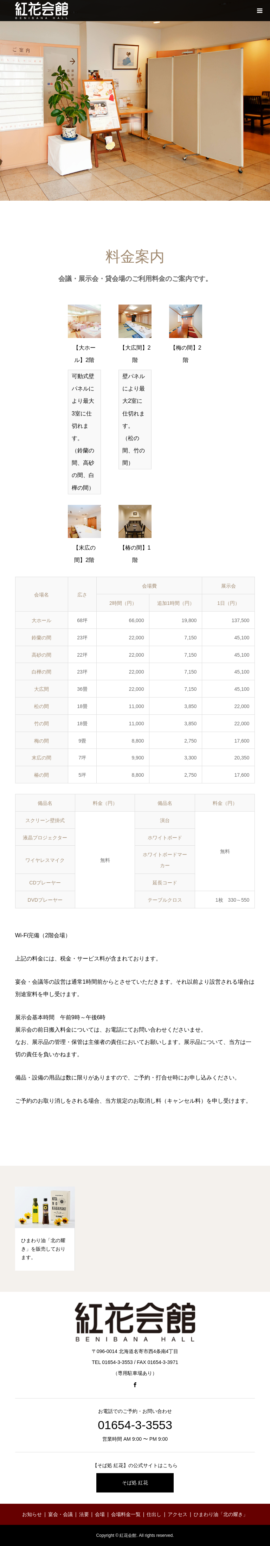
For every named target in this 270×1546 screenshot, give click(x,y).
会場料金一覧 (126, 1514)
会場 (100, 1514)
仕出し (154, 1514)
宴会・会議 (60, 1514)
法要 (84, 1514)
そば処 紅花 (135, 1482)
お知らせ (32, 1514)
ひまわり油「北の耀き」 (221, 1514)
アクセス (177, 1514)
